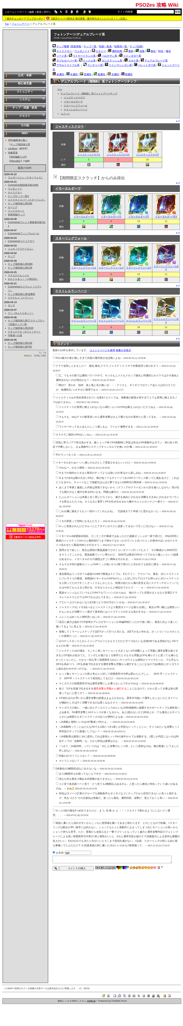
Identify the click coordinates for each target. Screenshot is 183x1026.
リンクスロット (16, 210)
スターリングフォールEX (166, 266)
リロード (22, 11)
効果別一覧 (120, 46)
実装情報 (76, 46)
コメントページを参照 (102, 350)
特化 (160, 51)
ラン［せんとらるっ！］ (21, 313)
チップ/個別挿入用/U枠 (20, 343)
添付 (46, 11)
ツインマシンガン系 (120, 65)
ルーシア (12, 207)
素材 (130, 51)
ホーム (11, 11)
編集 (31, 11)
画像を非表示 (123, 350)
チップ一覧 (90, 46)
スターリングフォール (75, 105)
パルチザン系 (109, 55)
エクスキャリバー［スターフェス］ (27, 199)
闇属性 (129, 74)
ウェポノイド (15, 188)
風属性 (101, 74)
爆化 (168, 51)
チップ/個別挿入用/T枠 (20, 346)
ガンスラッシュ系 (112, 60)
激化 (153, 51)
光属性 (115, 74)
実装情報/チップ (16, 214)
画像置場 (13, 152)
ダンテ (11, 305)
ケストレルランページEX (166, 319)
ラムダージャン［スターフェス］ (25, 177)
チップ (11, 256)
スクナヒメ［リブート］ (21, 297)
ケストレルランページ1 (83, 319)
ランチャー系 (95, 65)
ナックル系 (89, 60)
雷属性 (88, 74)
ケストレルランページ (75, 109)
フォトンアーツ (21, 23)
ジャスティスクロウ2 (118, 153)
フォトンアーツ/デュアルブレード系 (79, 34)
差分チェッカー (15, 18)
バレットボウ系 (147, 65)
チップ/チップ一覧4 (18, 196)
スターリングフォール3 (138, 266)
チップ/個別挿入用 (20, 144)
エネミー (101, 51)
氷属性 (74, 74)
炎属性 (60, 74)
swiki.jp (91, 1001)
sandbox (12, 148)
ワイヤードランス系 (84, 55)
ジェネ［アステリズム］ (21, 248)
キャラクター (15, 192)
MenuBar (15, 161)
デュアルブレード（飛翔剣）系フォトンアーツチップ (89, 93)
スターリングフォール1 (83, 266)
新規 (39, 11)
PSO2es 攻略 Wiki (157, 5)
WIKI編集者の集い (18, 140)
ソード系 (61, 55)
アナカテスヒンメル (18, 275)
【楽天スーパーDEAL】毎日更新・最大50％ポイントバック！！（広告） (89, 18)
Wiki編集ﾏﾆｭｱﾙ (18, 156)
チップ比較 (136, 46)
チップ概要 (62, 46)
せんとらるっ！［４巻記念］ (23, 279)
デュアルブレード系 (156, 60)
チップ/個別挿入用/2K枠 (20, 328)
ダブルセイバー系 (66, 60)
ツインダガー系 (132, 55)
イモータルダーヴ (73, 101)
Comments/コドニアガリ (21, 241)
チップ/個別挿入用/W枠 (20, 264)
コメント (65, 113)
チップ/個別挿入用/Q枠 (20, 203)
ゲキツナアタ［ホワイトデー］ (24, 331)
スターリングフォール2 (111, 266)
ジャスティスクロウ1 (89, 153)
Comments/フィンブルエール (23, 233)
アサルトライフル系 (67, 65)
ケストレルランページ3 (138, 319)
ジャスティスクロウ (74, 97)
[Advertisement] (25, 50)
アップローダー (35, 18)
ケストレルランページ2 (111, 319)
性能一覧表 (105, 46)
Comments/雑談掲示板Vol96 (23, 185)
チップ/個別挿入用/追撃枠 (21, 294)
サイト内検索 (125, 11)
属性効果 (117, 51)
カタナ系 (133, 60)
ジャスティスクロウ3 (147, 153)
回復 (142, 51)
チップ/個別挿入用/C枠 (20, 267)
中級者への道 (15, 335)
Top (7, 23)
